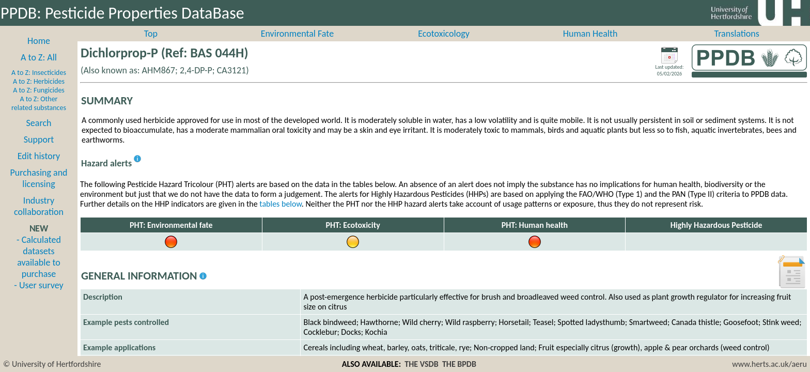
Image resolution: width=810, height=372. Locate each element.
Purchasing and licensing (38, 189)
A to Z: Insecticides (38, 84)
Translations (736, 45)
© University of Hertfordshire (52, 364)
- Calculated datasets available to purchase (39, 268)
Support (39, 151)
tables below (280, 215)
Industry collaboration (39, 217)
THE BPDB (459, 364)
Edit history (39, 167)
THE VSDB (421, 364)
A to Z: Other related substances (38, 114)
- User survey (38, 296)
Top (151, 45)
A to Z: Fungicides (39, 101)
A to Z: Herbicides (39, 92)
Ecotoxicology (444, 45)
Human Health (590, 45)
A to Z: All (39, 68)
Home (38, 52)
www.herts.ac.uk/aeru (769, 364)
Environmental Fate (297, 45)
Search (39, 134)
